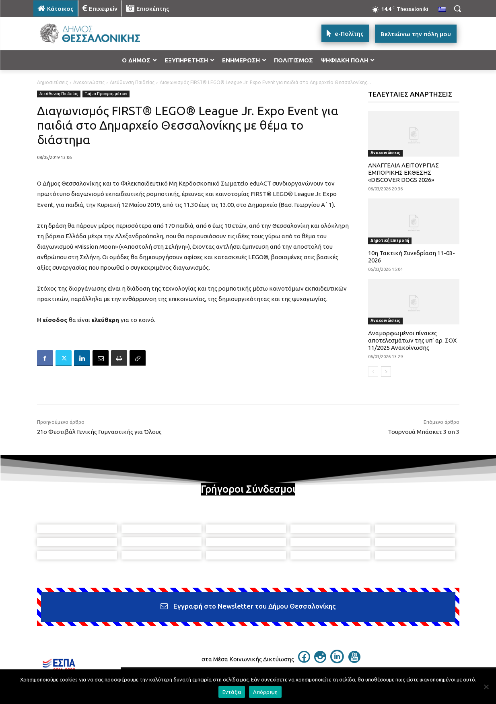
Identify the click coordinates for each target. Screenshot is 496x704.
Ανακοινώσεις (89, 82)
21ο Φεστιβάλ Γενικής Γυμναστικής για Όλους (99, 431)
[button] (457, 8)
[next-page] (386, 371)
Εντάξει (231, 692)
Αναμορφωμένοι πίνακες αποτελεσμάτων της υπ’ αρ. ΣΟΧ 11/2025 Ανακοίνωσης (412, 340)
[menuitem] (442, 9)
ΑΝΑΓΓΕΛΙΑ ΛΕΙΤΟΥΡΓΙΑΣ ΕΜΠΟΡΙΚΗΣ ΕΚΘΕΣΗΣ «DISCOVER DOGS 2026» (403, 172)
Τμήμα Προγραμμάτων (106, 94)
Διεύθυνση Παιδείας (132, 82)
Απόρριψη (265, 692)
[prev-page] (373, 371)
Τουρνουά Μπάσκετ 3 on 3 (423, 431)
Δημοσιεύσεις (52, 82)
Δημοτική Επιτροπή (389, 240)
